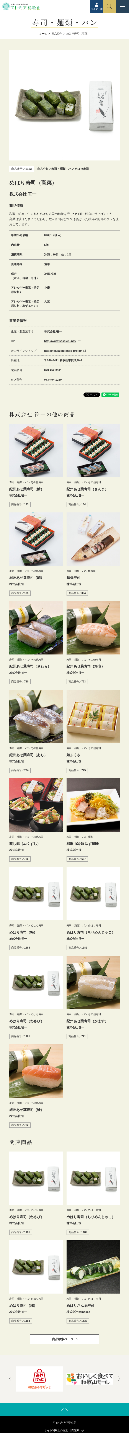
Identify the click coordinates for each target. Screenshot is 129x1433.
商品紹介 (57, 33)
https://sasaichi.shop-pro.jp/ (63, 350)
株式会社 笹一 (53, 331)
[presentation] (10, 1379)
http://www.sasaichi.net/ (60, 341)
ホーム (43, 33)
